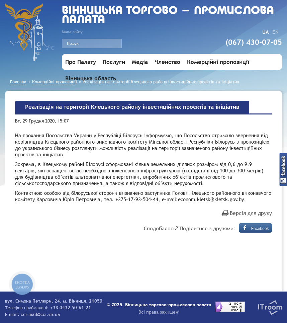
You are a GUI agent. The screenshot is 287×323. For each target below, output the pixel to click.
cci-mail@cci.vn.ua (40, 314)
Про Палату (80, 62)
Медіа (140, 62)
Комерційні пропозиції (218, 62)
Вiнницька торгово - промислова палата (168, 16)
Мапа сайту (72, 32)
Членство (167, 62)
